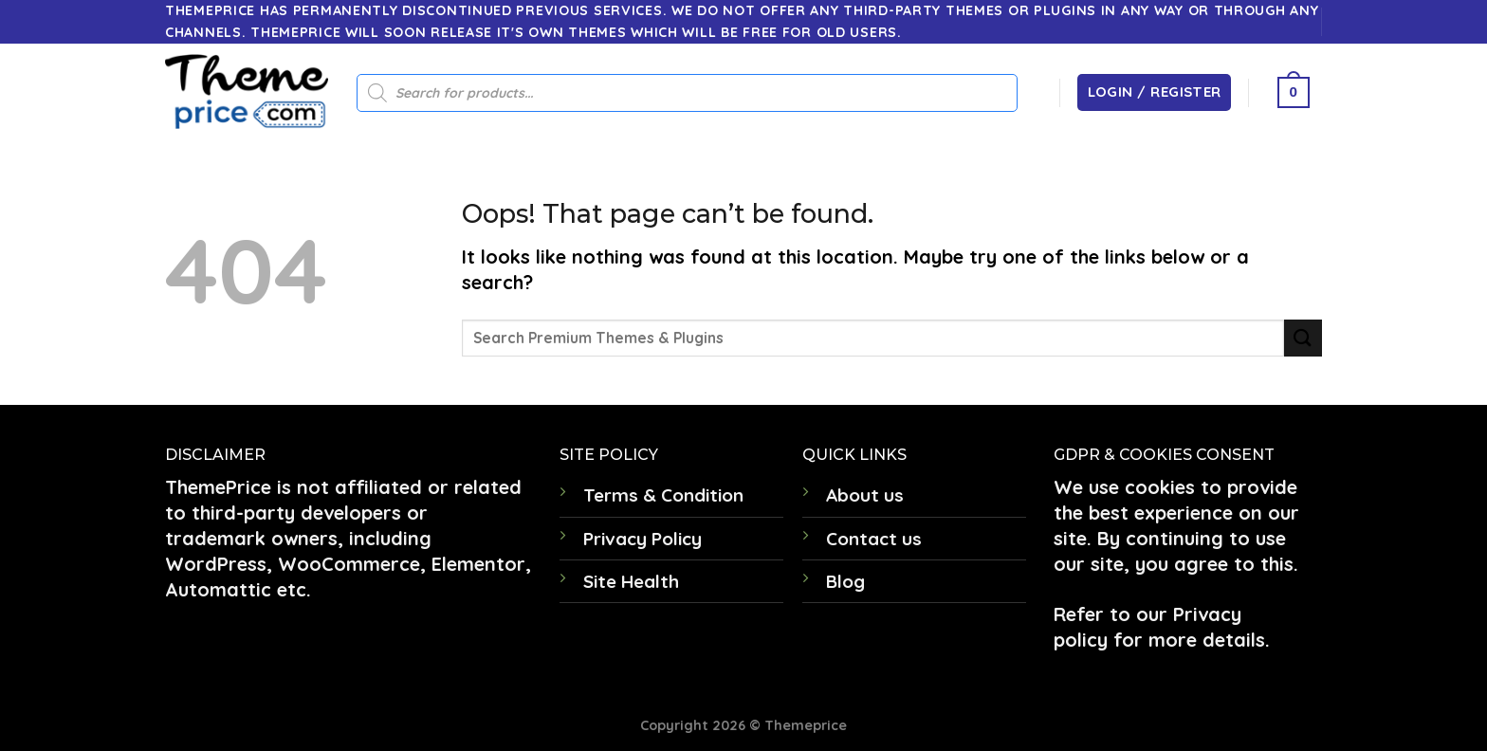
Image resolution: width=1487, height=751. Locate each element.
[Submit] (1303, 338)
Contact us (874, 538)
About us (865, 495)
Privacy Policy (642, 538)
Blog (845, 581)
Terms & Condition (663, 495)
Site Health (631, 581)
